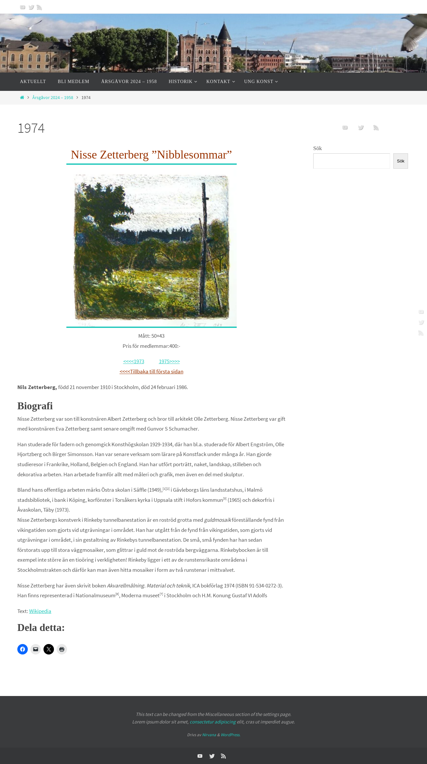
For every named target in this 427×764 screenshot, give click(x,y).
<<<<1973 (133, 361)
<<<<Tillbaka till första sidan (151, 371)
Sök (317, 148)
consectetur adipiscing (213, 722)
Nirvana (209, 735)
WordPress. (230, 735)
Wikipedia (40, 611)
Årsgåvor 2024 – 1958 (52, 97)
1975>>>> (169, 361)
